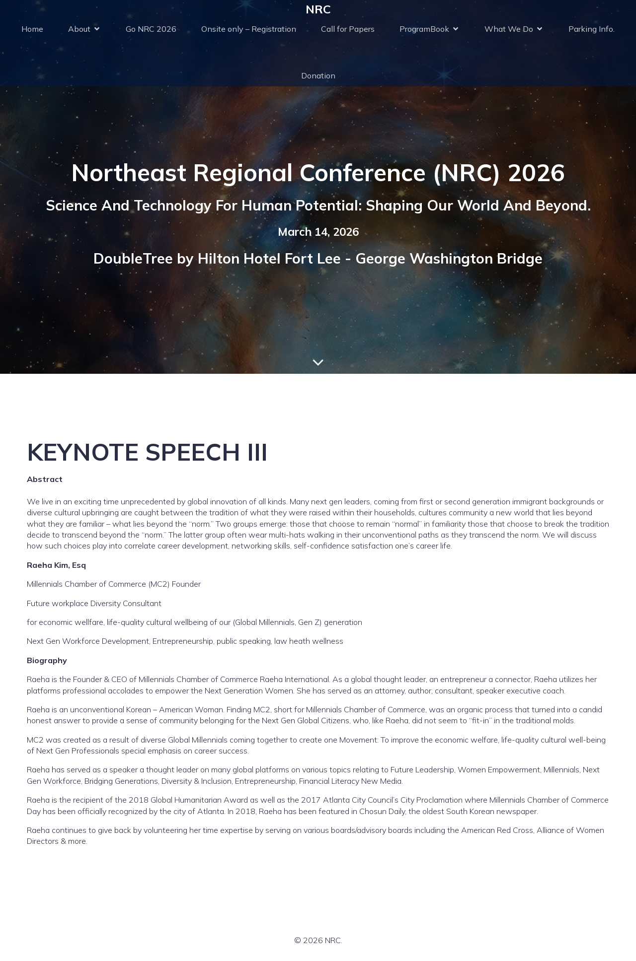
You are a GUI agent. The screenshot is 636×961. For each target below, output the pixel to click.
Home (32, 29)
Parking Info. (591, 29)
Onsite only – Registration (248, 29)
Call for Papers (348, 29)
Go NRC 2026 (151, 29)
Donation (318, 75)
